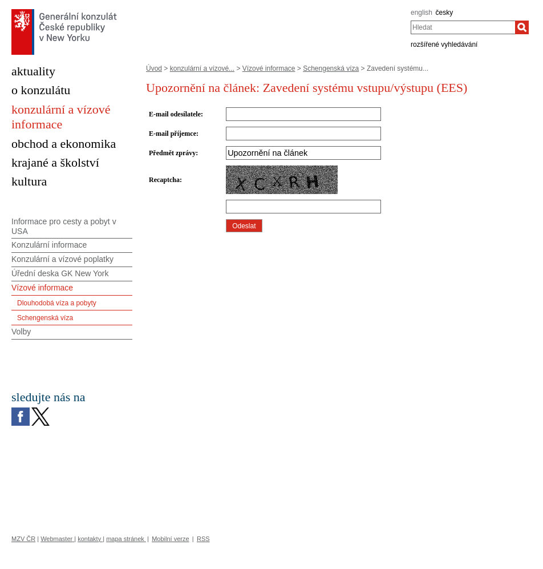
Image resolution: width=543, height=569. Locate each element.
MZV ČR (23, 538)
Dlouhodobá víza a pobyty (56, 303)
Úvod (154, 68)
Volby (21, 331)
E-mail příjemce (172, 134)
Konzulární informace (49, 244)
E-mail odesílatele (175, 114)
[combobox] (463, 27)
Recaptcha (164, 180)
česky (444, 13)
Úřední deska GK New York (59, 273)
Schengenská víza (331, 68)
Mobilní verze (170, 538)
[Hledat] (522, 27)
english (421, 13)
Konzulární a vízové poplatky (62, 259)
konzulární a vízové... (202, 68)
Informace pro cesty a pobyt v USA (63, 226)
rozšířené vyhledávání (444, 44)
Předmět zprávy (172, 153)
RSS (203, 538)
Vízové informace (268, 68)
